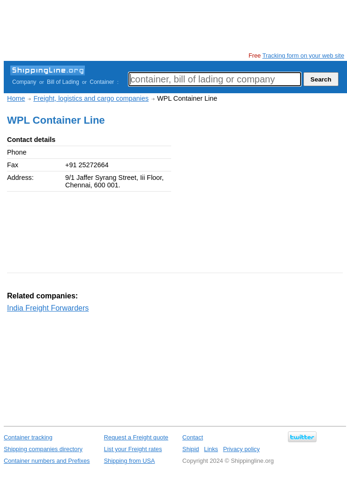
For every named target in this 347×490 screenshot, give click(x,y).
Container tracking (28, 437)
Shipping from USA (129, 460)
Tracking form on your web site (303, 55)
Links (211, 449)
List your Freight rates (133, 449)
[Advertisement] (174, 26)
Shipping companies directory (43, 449)
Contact (192, 437)
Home (16, 98)
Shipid (190, 449)
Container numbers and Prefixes (47, 460)
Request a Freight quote (136, 437)
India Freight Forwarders (48, 308)
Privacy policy (241, 449)
